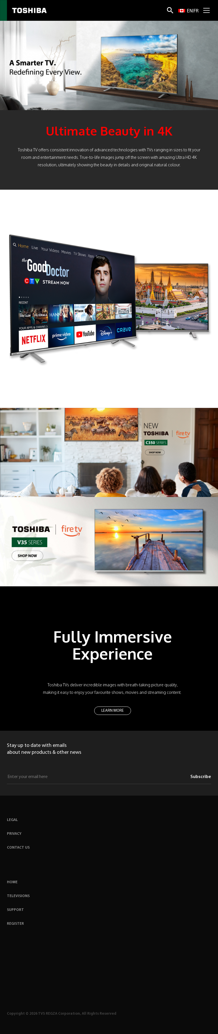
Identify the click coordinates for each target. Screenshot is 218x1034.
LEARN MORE (112, 711)
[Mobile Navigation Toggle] (206, 10)
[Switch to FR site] (196, 10)
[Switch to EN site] (185, 10)
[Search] (170, 10)
